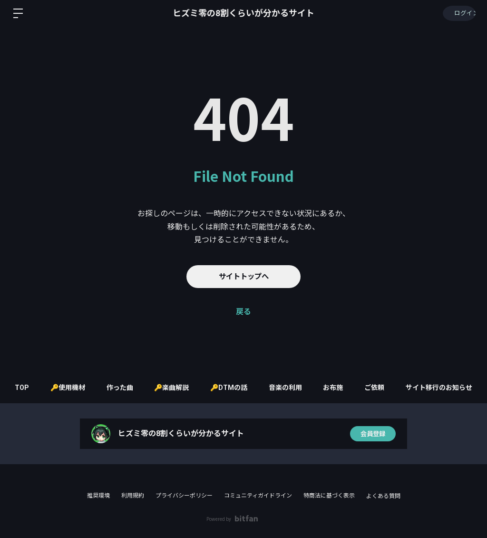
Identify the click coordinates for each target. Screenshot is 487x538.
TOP (19, 387)
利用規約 (132, 495)
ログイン (458, 13)
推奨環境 (98, 495)
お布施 (345, 387)
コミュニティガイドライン (258, 495)
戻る (243, 311)
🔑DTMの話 (235, 387)
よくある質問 (383, 496)
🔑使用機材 (67, 387)
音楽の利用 (295, 387)
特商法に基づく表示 (329, 495)
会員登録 (373, 434)
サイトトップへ (243, 276)
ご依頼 (389, 387)
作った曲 (121, 387)
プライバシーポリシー (184, 495)
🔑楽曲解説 (176, 387)
